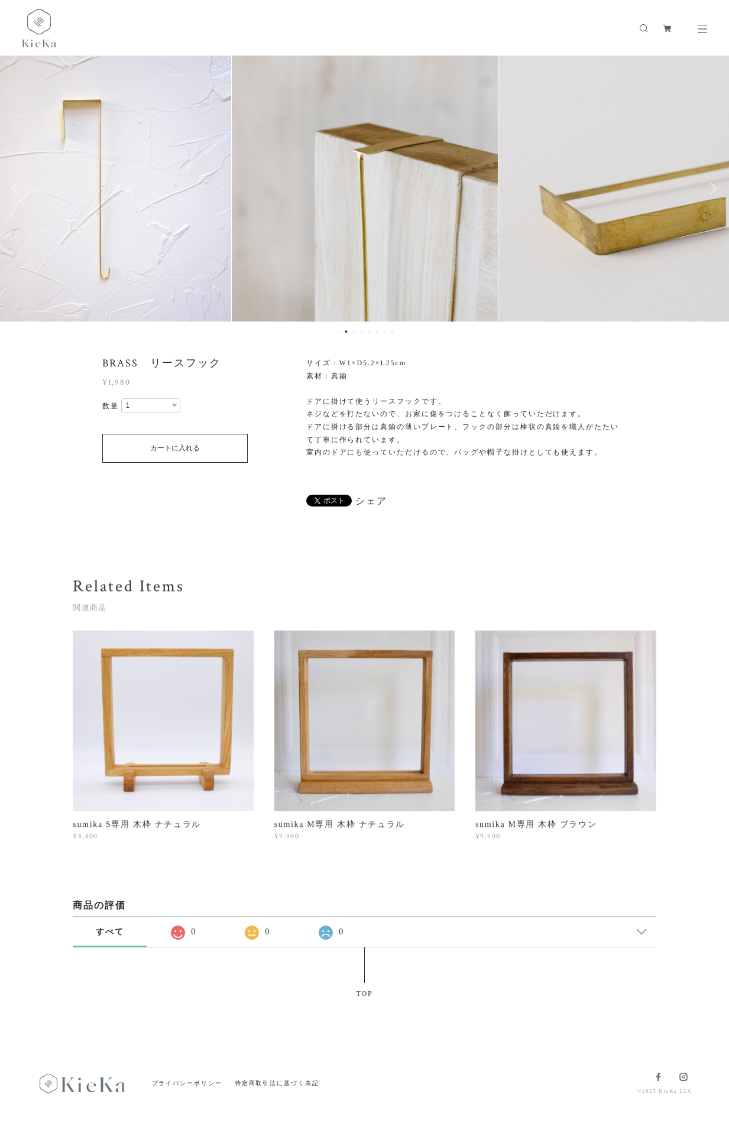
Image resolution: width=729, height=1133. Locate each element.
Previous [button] (18, 188)
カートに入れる (175, 448)
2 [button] (346, 331)
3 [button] (354, 331)
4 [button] (362, 331)
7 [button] (385, 331)
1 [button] (339, 331)
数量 (110, 406)
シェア (371, 501)
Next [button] (711, 188)
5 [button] (369, 331)
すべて (110, 931)
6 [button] (377, 331)
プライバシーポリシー (187, 1083)
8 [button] (392, 331)
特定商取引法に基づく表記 (277, 1083)
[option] (365, 189)
